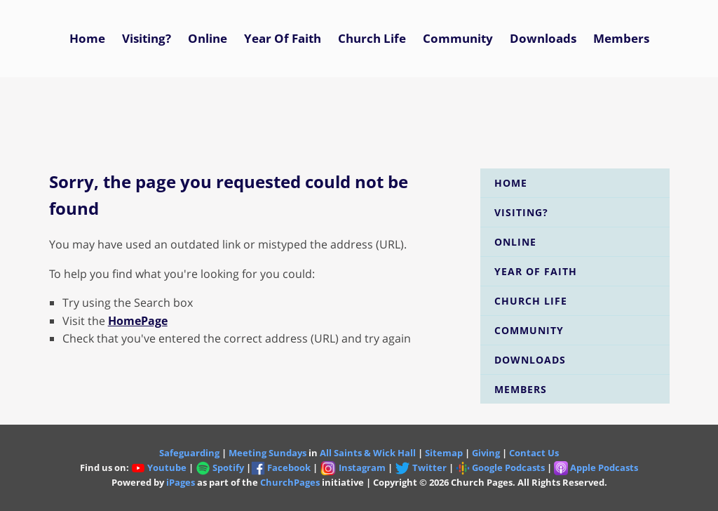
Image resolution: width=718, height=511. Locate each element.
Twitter (421, 467)
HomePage (138, 320)
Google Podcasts (508, 467)
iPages (180, 482)
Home (87, 38)
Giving (486, 452)
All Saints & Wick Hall (368, 452)
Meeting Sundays (267, 452)
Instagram (362, 467)
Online (207, 38)
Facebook (289, 467)
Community (458, 38)
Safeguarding (189, 452)
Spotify (220, 467)
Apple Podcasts (604, 467)
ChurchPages (290, 482)
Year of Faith (282, 38)
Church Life (372, 38)
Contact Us (534, 452)
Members (621, 38)
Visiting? (146, 38)
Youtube (167, 467)
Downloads (543, 38)
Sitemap (444, 452)
